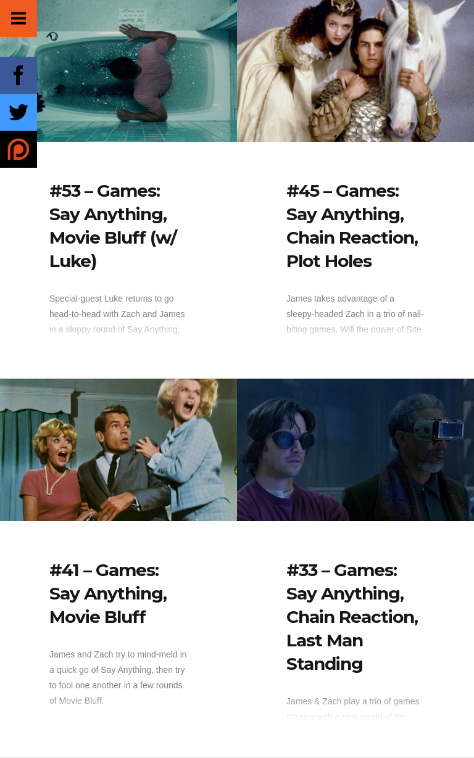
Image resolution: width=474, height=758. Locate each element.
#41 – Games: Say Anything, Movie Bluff (108, 593)
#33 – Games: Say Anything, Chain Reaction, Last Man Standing (352, 616)
